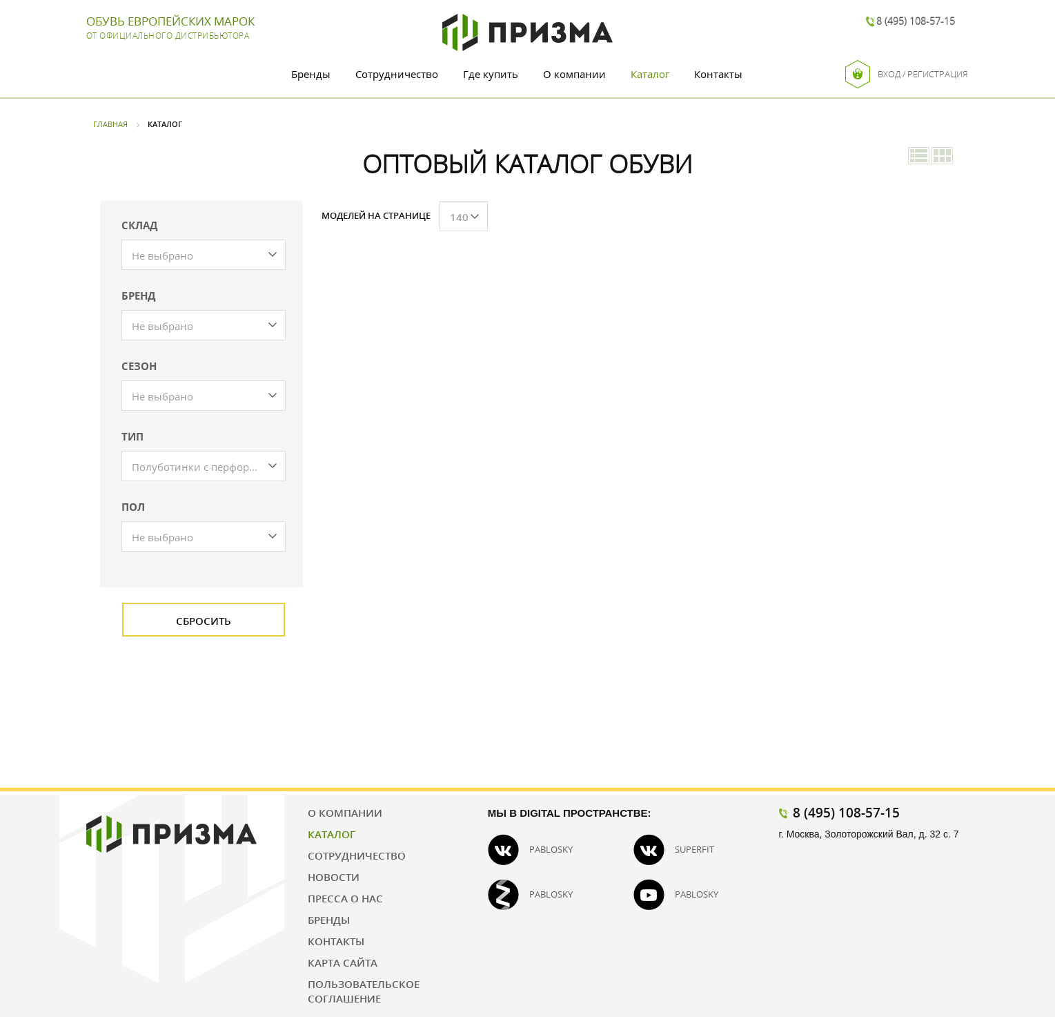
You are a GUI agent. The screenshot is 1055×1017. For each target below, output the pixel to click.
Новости (333, 877)
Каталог (650, 74)
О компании (574, 74)
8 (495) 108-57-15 (915, 21)
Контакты (718, 74)
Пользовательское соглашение (364, 991)
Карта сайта (342, 962)
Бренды (311, 74)
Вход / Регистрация (906, 74)
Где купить (490, 74)
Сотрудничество (396, 74)
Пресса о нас (345, 898)
